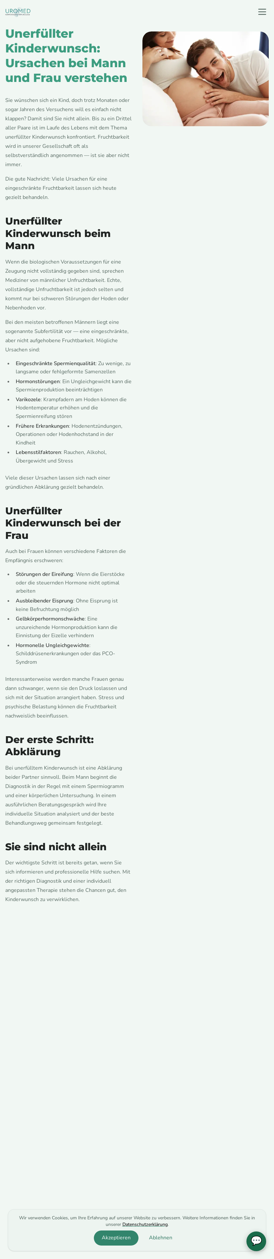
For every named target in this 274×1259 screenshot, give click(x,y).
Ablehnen (160, 1237)
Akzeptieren (116, 1237)
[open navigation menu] (262, 11)
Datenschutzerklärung (145, 1224)
